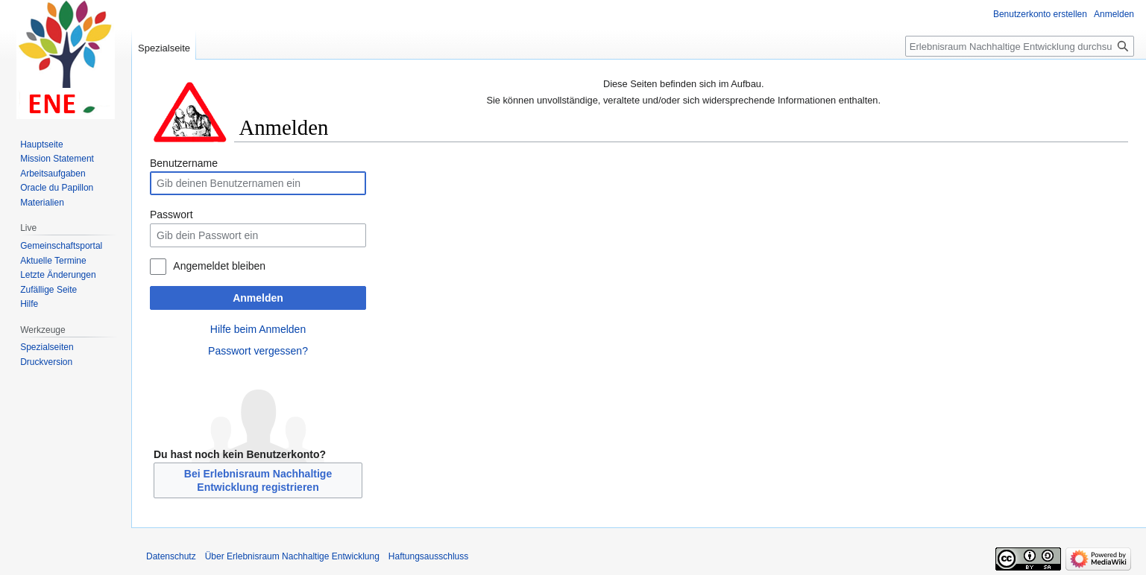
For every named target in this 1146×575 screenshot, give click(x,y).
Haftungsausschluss (428, 556)
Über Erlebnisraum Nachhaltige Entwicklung (292, 556)
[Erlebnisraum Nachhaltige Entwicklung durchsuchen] (1019, 46)
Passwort (171, 214)
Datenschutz (171, 556)
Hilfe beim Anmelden (258, 329)
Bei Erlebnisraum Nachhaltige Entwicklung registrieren (258, 480)
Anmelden (258, 298)
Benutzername (184, 163)
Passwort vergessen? (258, 351)
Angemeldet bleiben (219, 266)
